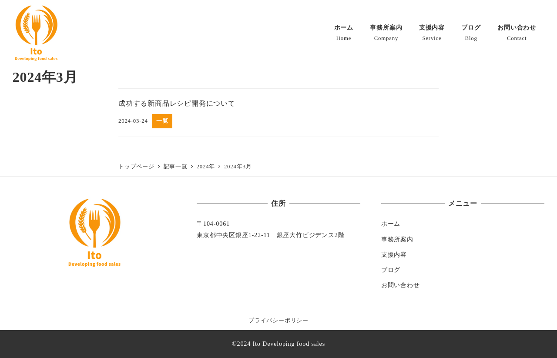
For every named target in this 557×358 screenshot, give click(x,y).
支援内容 (394, 254)
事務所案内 (397, 239)
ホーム (390, 223)
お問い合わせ (400, 284)
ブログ (390, 269)
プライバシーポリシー (278, 321)
